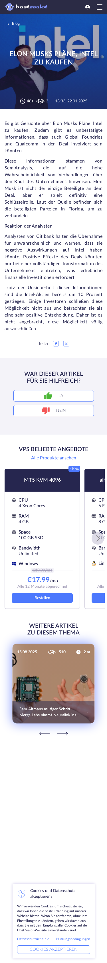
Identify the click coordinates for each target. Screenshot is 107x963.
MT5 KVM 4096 (42, 480)
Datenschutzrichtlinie (33, 939)
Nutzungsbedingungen (73, 939)
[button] (98, 538)
